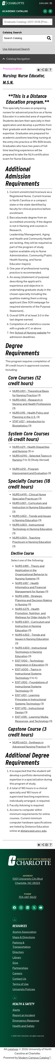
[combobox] (27, 22)
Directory (18, 952)
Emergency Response (25, 1020)
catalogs (13, 1049)
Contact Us (19, 978)
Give (15, 962)
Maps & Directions (23, 937)
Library (16, 957)
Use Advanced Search (16, 49)
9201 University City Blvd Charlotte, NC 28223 (27, 881)
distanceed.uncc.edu (33, 830)
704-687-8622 (27, 897)
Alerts (16, 1010)
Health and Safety (23, 1026)
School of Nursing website (30, 332)
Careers (17, 973)
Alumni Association (24, 932)
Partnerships (20, 968)
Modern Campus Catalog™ (34, 1057)
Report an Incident (23, 1015)
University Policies (23, 989)
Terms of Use (20, 984)
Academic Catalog (15, 11)
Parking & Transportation (21, 945)
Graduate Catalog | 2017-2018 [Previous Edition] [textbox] (28, 21)
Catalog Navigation (18, 58)
